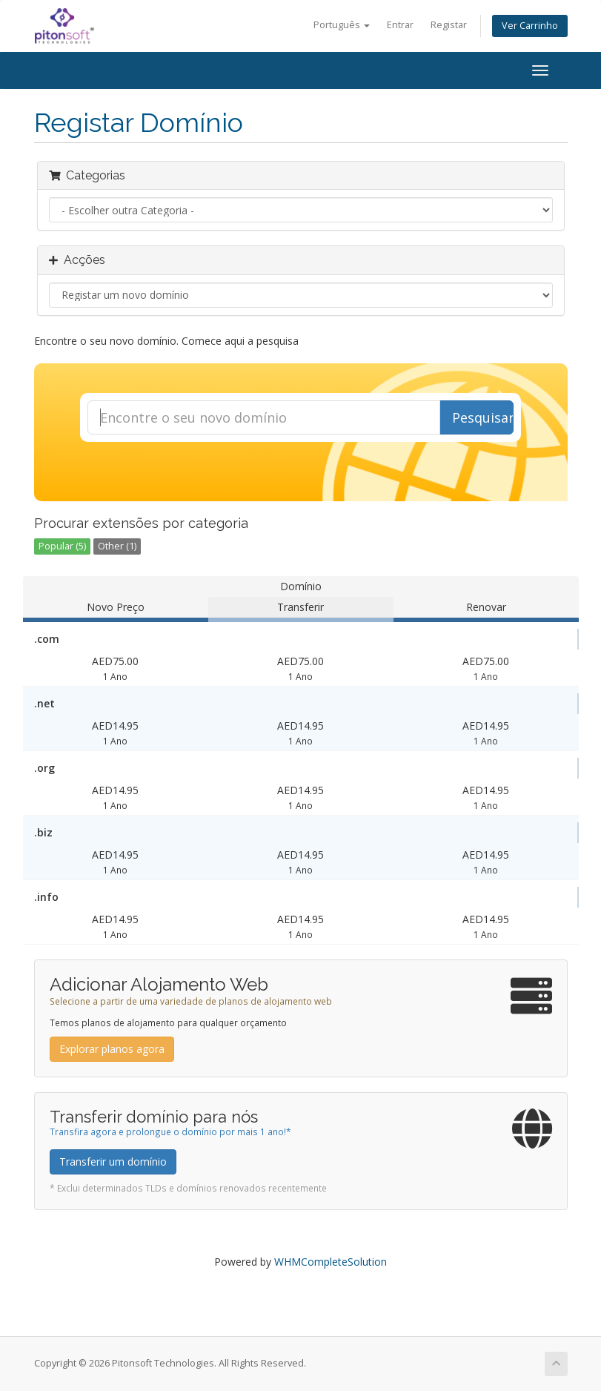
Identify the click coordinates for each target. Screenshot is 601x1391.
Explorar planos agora (112, 1049)
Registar (449, 25)
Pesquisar (483, 417)
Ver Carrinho (530, 25)
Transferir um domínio (113, 1161)
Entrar (400, 25)
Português (341, 25)
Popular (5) (62, 546)
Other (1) (117, 546)
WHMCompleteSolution (330, 1262)
